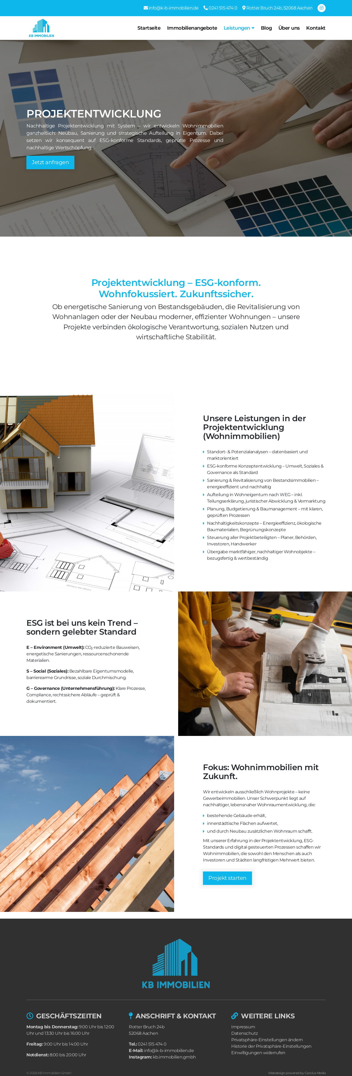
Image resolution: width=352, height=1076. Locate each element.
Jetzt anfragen (50, 162)
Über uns (289, 28)
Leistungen (238, 28)
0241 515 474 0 (152, 1044)
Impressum (243, 1026)
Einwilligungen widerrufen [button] (258, 1052)
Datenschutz (244, 1033)
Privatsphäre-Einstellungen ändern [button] (267, 1039)
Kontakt (316, 28)
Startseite (150, 28)
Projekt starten (227, 878)
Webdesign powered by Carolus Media (297, 1073)
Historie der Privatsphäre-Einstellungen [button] (271, 1046)
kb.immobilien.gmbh (174, 1057)
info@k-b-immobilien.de (169, 1050)
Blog (266, 28)
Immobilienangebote (193, 28)
